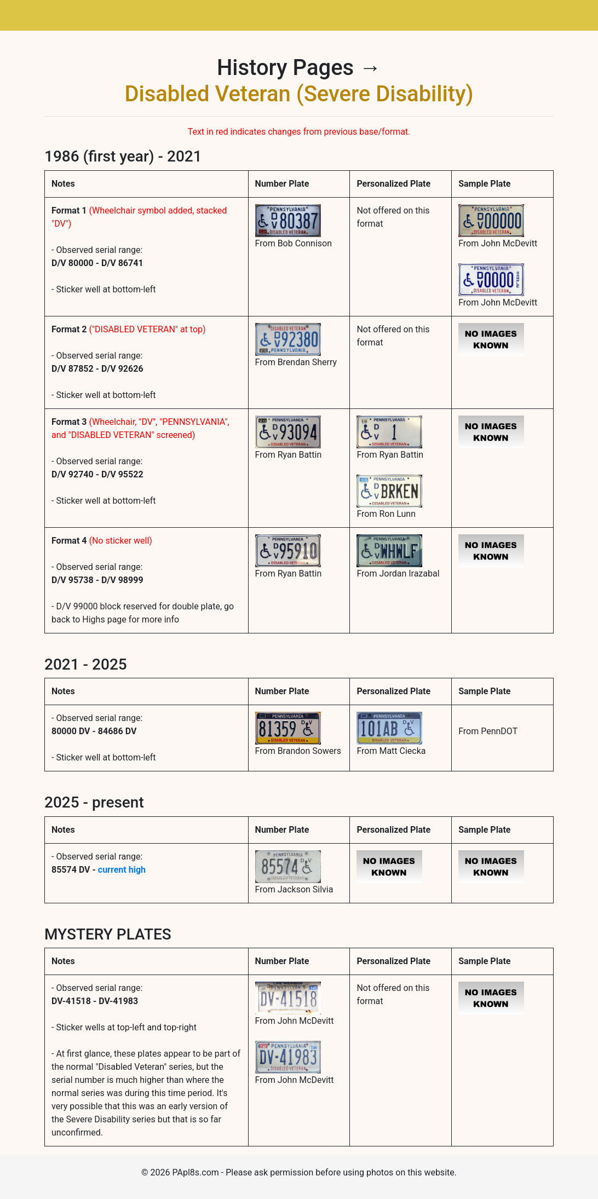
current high (122, 869)
